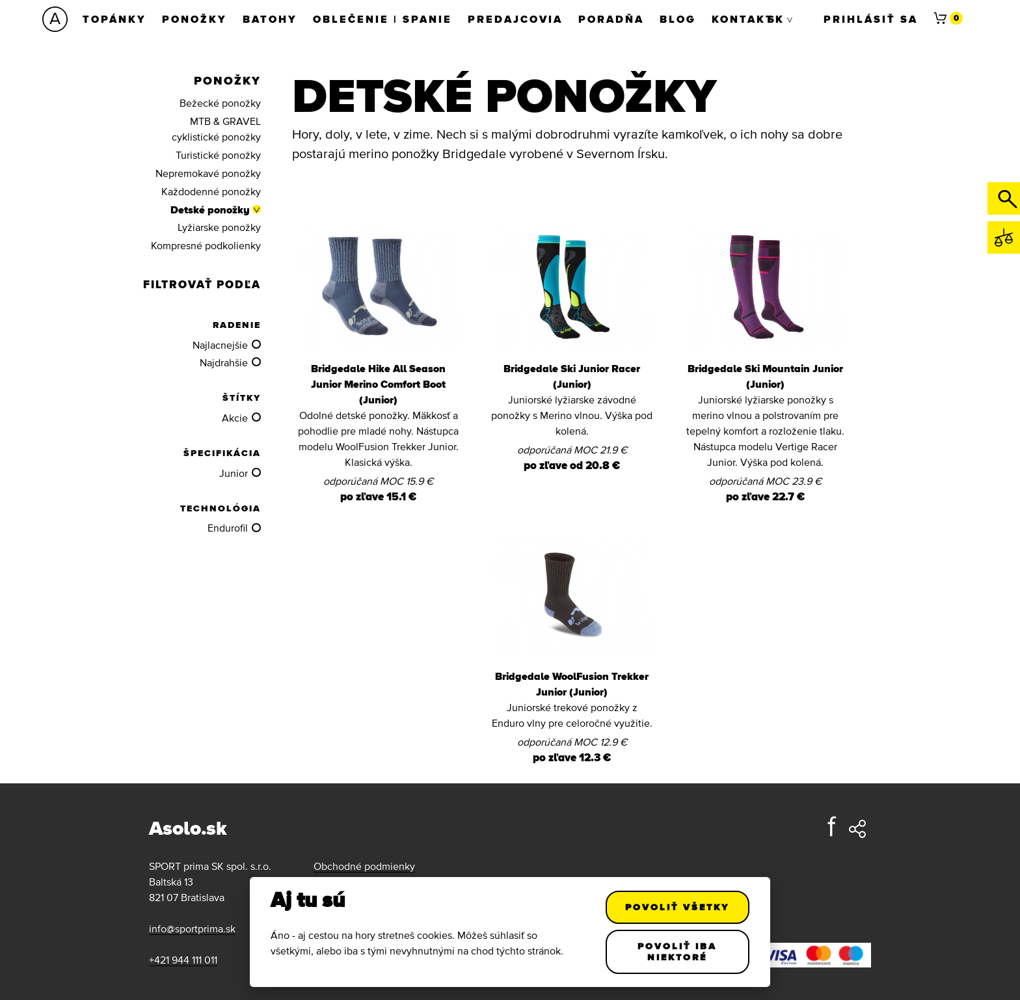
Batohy (270, 19)
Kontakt (743, 19)
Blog (678, 19)
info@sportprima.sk (192, 928)
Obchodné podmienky (364, 866)
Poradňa (611, 19)
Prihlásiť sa (871, 19)
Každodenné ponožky (211, 191)
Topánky (114, 19)
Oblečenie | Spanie (382, 19)
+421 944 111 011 (183, 960)
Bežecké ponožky (220, 103)
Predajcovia (515, 19)
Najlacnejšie (220, 345)
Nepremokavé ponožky (208, 173)
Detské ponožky (210, 209)
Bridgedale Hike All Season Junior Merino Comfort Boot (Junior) (378, 383)
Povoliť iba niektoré (678, 951)
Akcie (235, 418)
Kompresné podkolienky (206, 245)
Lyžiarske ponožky (219, 227)
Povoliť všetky (678, 907)
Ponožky (194, 19)
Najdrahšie (224, 362)
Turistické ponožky (218, 155)
